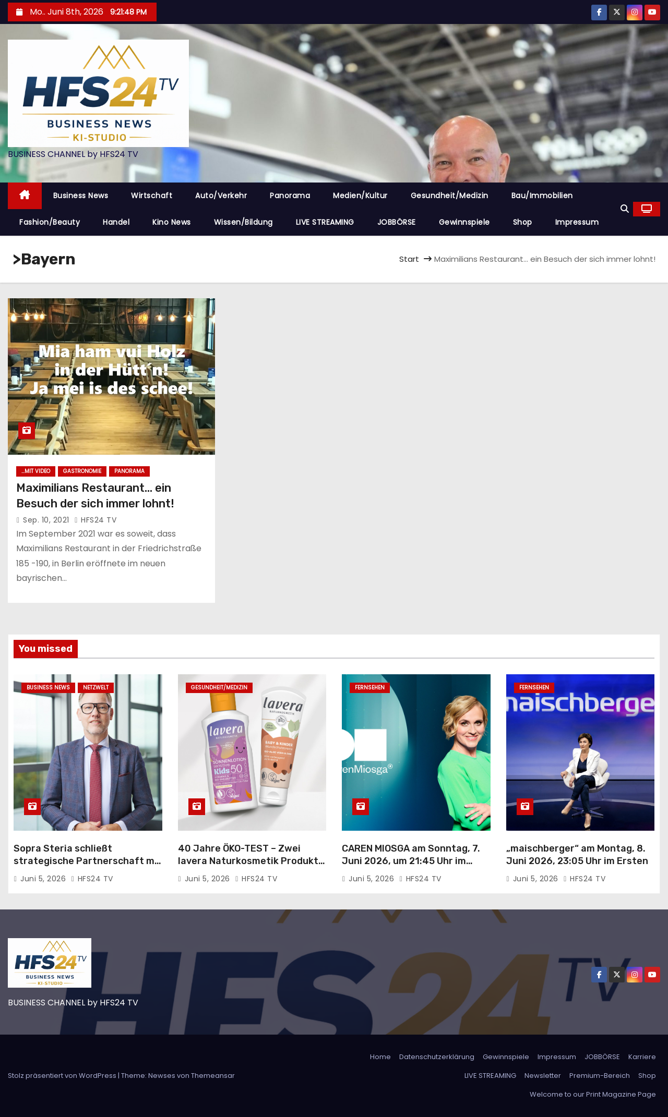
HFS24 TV (95, 520)
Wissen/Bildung (243, 222)
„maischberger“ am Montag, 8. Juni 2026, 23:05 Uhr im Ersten (577, 855)
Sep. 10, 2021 (47, 520)
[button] (625, 209)
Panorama (290, 195)
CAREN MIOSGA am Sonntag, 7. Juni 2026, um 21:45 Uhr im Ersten (411, 861)
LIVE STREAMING (325, 222)
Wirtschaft (151, 195)
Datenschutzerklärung (436, 1057)
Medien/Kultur (360, 195)
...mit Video (35, 471)
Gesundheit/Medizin (449, 195)
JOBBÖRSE (396, 222)
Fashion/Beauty (49, 222)
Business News (81, 195)
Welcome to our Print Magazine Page (593, 1094)
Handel (116, 222)
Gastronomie (82, 471)
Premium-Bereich (599, 1075)
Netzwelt (96, 687)
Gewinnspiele (464, 222)
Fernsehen (370, 687)
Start (409, 258)
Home (380, 1057)
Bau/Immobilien (542, 195)
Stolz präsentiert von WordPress (63, 1075)
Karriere (642, 1057)
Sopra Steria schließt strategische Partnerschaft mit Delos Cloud (88, 861)
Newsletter (542, 1075)
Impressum (577, 222)
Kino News (171, 222)
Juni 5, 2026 (44, 878)
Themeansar (213, 1075)
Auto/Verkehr (221, 195)
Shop (522, 222)
